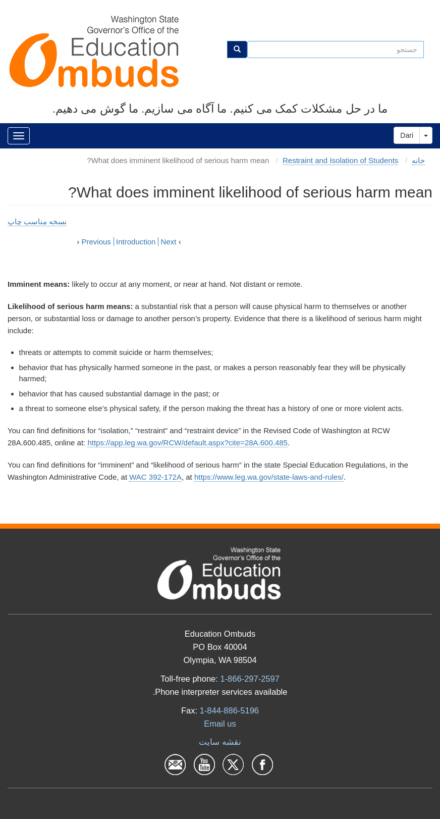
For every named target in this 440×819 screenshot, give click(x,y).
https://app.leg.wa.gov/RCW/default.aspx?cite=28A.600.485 (187, 442)
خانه (418, 160)
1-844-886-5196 (229, 710)
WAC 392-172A (155, 477)
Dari (406, 135)
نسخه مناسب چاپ (37, 221)
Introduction (135, 241)
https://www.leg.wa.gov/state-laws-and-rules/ (269, 477)
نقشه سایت (220, 741)
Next (171, 241)
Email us (220, 723)
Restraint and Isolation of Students (340, 160)
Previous (94, 241)
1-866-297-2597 (249, 678)
